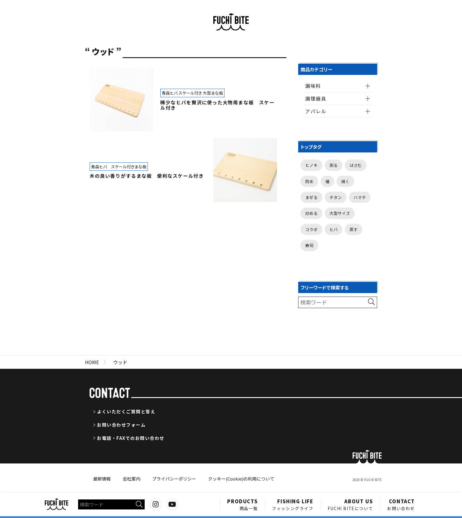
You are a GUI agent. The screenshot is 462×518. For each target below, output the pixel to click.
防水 (309, 181)
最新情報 (102, 479)
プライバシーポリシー (174, 479)
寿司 (309, 245)
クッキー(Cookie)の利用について (241, 479)
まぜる (311, 197)
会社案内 (131, 479)
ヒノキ (311, 165)
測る (333, 165)
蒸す (353, 229)
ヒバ (333, 229)
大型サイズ (339, 213)
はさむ (355, 165)
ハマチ (360, 197)
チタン (335, 197)
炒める (311, 213)
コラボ (311, 229)
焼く (345, 181)
